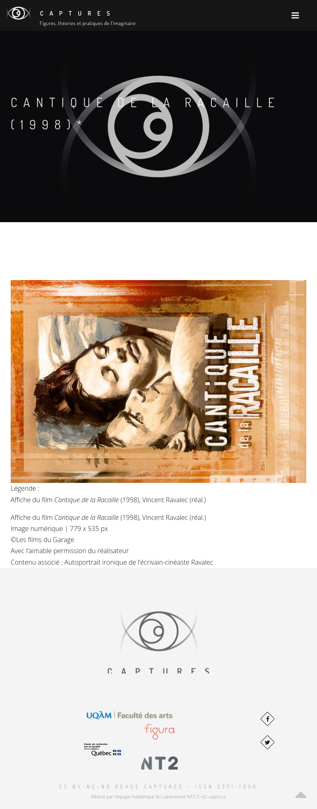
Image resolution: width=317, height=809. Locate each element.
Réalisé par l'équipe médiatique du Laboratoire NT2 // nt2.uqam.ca (158, 796)
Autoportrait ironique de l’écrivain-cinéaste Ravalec (138, 562)
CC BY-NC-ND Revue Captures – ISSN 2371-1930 (158, 787)
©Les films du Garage (42, 539)
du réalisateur (108, 550)
